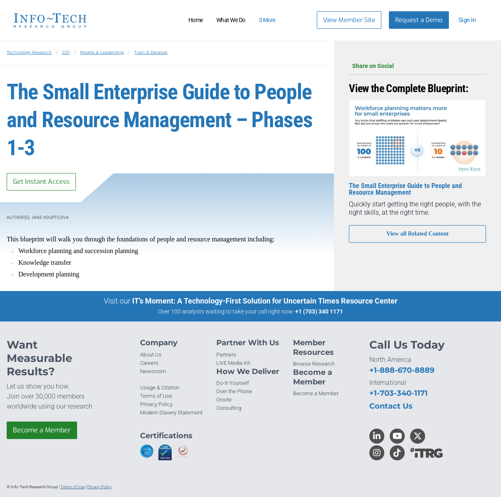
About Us (151, 354)
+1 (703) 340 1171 (319, 311)
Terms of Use (156, 396)
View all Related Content (417, 234)
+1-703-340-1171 (398, 393)
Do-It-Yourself (232, 383)
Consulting (228, 408)
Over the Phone (234, 391)
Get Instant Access (41, 181)
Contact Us (391, 406)
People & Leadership (102, 52)
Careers (149, 363)
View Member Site (349, 20)
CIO (66, 52)
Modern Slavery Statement (171, 412)
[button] (470, 20)
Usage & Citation (159, 387)
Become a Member (42, 430)
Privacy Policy (156, 404)
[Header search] (300, 20)
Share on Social (417, 66)
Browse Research (314, 364)
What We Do (230, 20)
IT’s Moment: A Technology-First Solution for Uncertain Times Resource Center (265, 300)
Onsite (224, 400)
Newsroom (153, 371)
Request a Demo (419, 20)
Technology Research (29, 52)
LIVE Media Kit (233, 363)
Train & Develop (151, 52)
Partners (226, 354)
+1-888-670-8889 (401, 370)
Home (195, 20)
